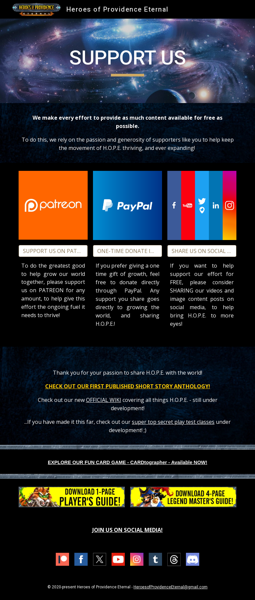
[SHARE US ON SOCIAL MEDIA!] (202, 251)
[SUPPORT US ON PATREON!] (53, 251)
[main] (127, 61)
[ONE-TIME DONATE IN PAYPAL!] (127, 251)
